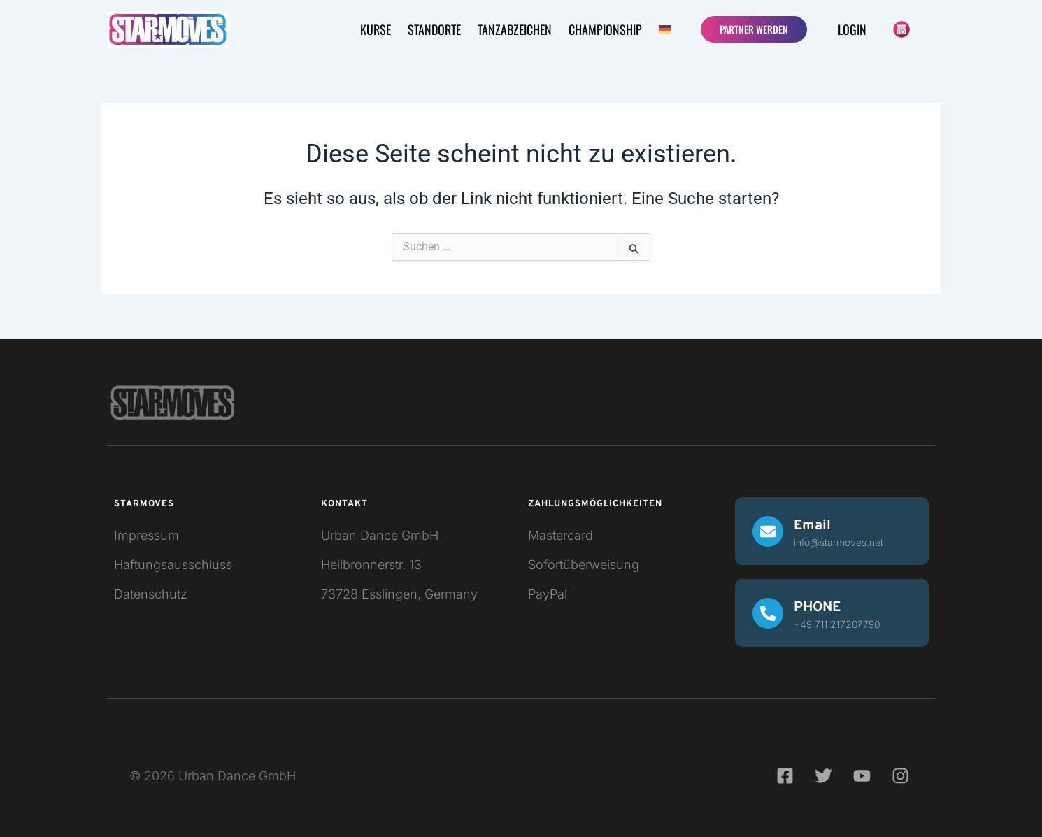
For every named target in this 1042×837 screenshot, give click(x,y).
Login (852, 29)
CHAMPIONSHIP (605, 29)
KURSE (375, 29)
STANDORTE (434, 29)
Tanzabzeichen (515, 29)
